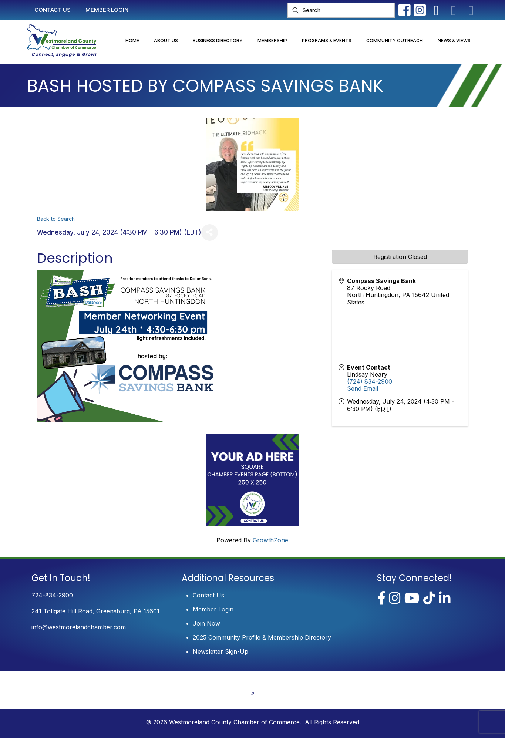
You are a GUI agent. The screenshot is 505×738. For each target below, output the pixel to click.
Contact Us (208, 595)
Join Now (206, 623)
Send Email (362, 388)
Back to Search (56, 219)
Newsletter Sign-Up (220, 651)
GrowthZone (270, 540)
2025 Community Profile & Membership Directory (262, 637)
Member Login (213, 609)
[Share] (209, 232)
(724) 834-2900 (369, 381)
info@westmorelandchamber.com (78, 627)
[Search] (341, 10)
